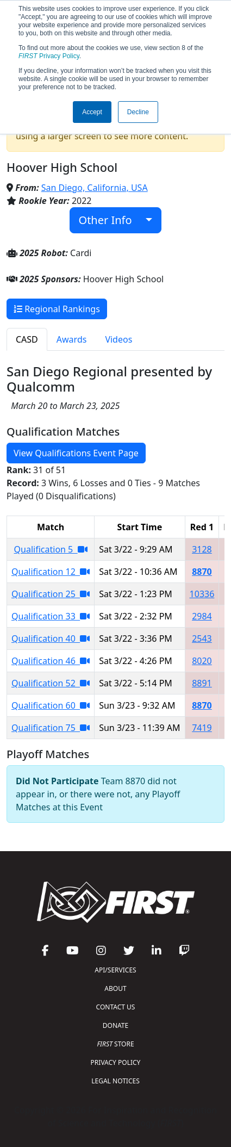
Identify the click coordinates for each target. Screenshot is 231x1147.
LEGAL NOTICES (115, 1081)
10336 (202, 594)
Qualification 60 (50, 705)
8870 (202, 572)
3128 (202, 549)
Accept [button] (92, 112)
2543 (202, 638)
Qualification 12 (50, 572)
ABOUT (115, 988)
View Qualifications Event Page (76, 453)
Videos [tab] (118, 339)
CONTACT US (115, 1007)
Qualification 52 (50, 683)
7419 (202, 728)
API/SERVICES (115, 970)
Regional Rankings (57, 309)
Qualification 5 (51, 549)
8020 (202, 661)
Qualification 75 (50, 728)
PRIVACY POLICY (116, 1062)
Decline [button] (138, 112)
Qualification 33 (50, 616)
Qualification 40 (50, 638)
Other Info (111, 220)
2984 (202, 616)
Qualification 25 (50, 594)
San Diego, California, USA (94, 188)
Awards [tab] (72, 339)
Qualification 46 (50, 661)
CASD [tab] (27, 339)
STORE (115, 1044)
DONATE (115, 1025)
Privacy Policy (48, 56)
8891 (202, 683)
